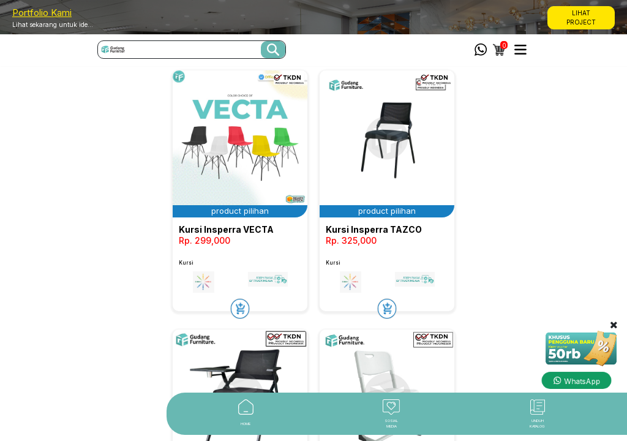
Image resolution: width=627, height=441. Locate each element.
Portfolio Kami (42, 12)
